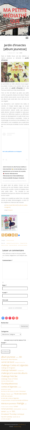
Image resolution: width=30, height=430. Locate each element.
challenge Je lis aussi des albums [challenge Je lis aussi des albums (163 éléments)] (14, 373)
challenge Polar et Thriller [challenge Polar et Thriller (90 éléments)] (9, 379)
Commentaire (7, 260)
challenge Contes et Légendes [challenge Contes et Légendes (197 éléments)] (14, 365)
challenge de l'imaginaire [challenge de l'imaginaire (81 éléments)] (8, 368)
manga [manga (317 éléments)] (20, 403)
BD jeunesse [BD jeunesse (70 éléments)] (4, 359)
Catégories (4, 331)
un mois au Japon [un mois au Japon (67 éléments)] (6, 419)
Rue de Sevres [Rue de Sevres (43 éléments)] (24, 409)
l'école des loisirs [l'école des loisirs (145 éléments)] (20, 393)
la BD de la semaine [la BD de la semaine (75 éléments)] (6, 396)
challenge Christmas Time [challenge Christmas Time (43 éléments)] (20, 362)
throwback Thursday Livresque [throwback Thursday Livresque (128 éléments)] (12, 414)
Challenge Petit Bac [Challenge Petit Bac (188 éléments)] (9, 376)
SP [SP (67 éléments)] (10, 411)
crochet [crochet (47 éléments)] (19, 387)
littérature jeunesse (10, 240)
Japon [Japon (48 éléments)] (12, 394)
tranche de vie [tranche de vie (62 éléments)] (16, 417)
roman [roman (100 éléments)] (15, 406)
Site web (5, 300)
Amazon (10, 210)
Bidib (21, 52)
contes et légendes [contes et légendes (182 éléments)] (9, 386)
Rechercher (4, 323)
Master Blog (17, 426)
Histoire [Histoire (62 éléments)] (8, 394)
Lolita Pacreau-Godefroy (22, 245)
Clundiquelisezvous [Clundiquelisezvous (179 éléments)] (9, 383)
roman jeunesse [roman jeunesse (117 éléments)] (7, 409)
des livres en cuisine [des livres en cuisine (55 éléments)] (6, 389)
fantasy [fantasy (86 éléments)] (3, 394)
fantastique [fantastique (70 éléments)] (22, 391)
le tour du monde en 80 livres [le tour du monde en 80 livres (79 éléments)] (19, 400)
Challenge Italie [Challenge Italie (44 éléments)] (21, 370)
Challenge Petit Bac (23, 243)
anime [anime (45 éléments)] (17, 357)
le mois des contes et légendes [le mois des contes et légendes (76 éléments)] (10, 398)
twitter (25, 205)
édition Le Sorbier (4, 245)
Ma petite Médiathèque (15, 15)
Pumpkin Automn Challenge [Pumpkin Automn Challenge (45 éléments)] (7, 406)
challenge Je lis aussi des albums (12, 243)
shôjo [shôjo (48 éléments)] (8, 411)
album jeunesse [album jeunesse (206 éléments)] (8, 356)
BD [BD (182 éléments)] (20, 357)
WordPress (21, 424)
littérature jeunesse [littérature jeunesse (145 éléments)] (8, 403)
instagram (7, 207)
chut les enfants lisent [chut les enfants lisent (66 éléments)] (7, 381)
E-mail (4, 292)
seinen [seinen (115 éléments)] (3, 411)
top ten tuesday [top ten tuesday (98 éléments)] (6, 417)
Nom (4, 285)
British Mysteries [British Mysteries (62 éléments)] (13, 359)
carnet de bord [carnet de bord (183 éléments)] (7, 362)
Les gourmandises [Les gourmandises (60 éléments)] (6, 400)
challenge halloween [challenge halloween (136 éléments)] (9, 370)
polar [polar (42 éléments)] (26, 403)
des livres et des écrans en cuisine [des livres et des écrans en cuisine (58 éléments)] (10, 391)
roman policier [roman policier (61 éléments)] (17, 409)
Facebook (20, 205)
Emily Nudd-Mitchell (11, 205)
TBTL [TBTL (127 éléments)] (13, 411)
